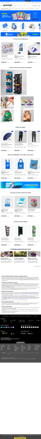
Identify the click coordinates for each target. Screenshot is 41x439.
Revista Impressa (36, 345)
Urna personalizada (31, 210)
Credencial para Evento (19, 210)
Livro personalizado (37, 346)
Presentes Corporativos (4, 143)
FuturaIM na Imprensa (22, 320)
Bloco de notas (23, 347)
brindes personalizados (7, 298)
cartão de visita (23, 292)
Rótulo (8, 346)
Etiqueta (8, 345)
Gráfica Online (3, 345)
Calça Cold (30, 143)
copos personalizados (22, 298)
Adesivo (2, 349)
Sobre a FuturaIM (12, 320)
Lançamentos (36, 348)
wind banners (17, 298)
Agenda (29, 348)
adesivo (30, 292)
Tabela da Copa (4, 56)
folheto (27, 292)
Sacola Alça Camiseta (5, 172)
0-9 (8, 354)
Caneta (22, 349)
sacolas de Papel (28, 298)
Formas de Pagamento (5, 325)
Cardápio (29, 349)
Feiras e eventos (36, 347)
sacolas (37, 292)
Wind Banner (9, 348)
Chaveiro (22, 350)
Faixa (8, 349)
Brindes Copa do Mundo (4, 55)
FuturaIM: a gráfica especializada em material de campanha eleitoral (6, 259)
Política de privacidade (21, 436)
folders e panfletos (24, 295)
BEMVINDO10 (27, 0)
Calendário (29, 346)
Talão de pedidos (23, 348)
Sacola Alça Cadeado (18, 172)
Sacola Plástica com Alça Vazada (34, 172)
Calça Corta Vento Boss (19, 144)
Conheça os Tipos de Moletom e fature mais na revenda (33, 259)
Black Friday (36, 349)
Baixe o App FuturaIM (25, 331)
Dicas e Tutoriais (31, 320)
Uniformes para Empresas (18, 143)
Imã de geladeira (16, 347)
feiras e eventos (36, 297)
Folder (1, 348)
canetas (13, 298)
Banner (15, 55)
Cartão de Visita (3, 346)
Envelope (15, 346)
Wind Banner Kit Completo (19, 56)
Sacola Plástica (3, 171)
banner (32, 292)
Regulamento (39, 320)
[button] (3, 16)
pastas (35, 292)
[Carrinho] (39, 5)
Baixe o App (5, 320)
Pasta (15, 345)
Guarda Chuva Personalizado (6, 144)
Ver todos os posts (37, 266)
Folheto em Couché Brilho (32, 56)
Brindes (29, 345)
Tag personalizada (17, 348)
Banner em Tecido (4, 210)
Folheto (29, 55)
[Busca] (24, 5)
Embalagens (29, 347)
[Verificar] (4, 333)
